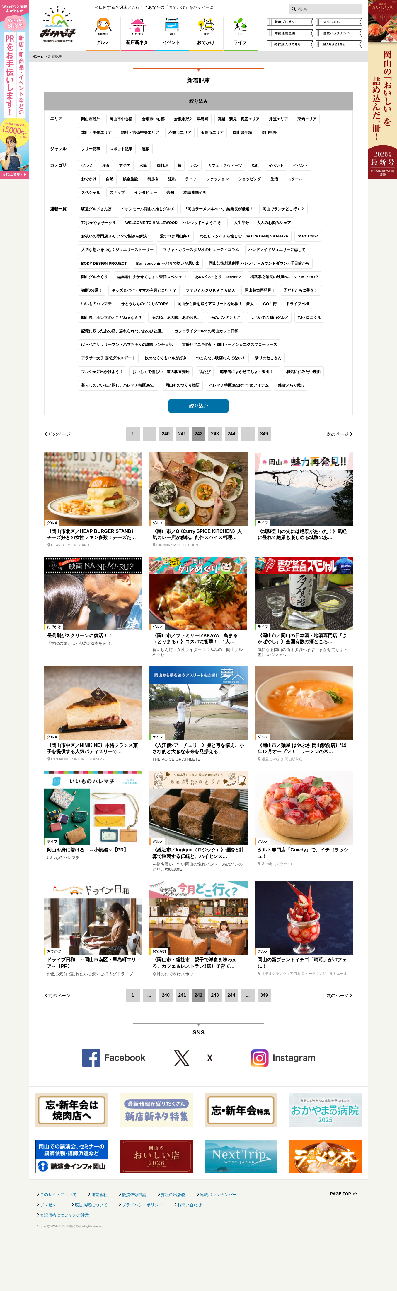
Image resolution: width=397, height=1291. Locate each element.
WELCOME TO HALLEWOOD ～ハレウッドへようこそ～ (160, 268)
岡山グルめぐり (80, 322)
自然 (95, 215)
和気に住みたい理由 (289, 417)
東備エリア (292, 135)
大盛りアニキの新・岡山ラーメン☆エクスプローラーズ (215, 390)
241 (182, 485)
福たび (190, 417)
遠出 (157, 215)
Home (37, 56)
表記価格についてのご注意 (64, 1266)
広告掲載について (91, 1256)
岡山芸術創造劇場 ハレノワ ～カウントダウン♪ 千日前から (245, 309)
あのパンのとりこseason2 (203, 322)
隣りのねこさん (254, 403)
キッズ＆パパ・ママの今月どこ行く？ (129, 336)
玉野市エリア (197, 148)
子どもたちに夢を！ (286, 336)
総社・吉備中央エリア (126, 148)
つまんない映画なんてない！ (206, 403)
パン (180, 201)
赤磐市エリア (165, 148)
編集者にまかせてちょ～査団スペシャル (137, 322)
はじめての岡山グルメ (255, 363)
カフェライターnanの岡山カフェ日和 (192, 377)
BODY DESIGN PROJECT (90, 309)
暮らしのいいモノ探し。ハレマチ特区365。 (104, 431)
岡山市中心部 (106, 135)
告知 (156, 228)
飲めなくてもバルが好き (152, 403)
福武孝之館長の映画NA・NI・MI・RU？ (270, 322)
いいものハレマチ (82, 349)
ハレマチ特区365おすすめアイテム (225, 431)
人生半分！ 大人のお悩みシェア (248, 268)
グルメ (72, 201)
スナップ (102, 228)
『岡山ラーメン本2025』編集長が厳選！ (204, 254)
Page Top (340, 1245)
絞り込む (198, 451)
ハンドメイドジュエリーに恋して (262, 295)
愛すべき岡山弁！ (161, 282)
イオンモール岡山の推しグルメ (133, 254)
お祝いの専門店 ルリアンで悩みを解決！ (102, 282)
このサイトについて (58, 1246)
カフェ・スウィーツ (210, 201)
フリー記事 (76, 174)
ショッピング (235, 215)
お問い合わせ (189, 1256)
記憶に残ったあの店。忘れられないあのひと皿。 (109, 377)
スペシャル (76, 228)
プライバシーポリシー (142, 1256)
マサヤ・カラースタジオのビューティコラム (187, 295)
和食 (129, 201)
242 (198, 485)
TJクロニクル (295, 363)
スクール (280, 215)
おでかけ (74, 215)
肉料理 (148, 201)
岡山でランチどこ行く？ (269, 254)
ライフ (176, 215)
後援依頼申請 (134, 1246)
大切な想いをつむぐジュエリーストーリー (103, 295)
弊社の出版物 (173, 1246)
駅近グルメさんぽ (82, 254)
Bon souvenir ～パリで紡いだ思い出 (153, 309)
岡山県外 (254, 148)
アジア (110, 201)
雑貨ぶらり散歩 (277, 431)
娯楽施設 (116, 215)
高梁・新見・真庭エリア (224, 135)
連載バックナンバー (218, 1246)
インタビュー (131, 228)
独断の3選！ (77, 336)
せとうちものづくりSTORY (130, 349)
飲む (241, 201)
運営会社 (99, 1246)
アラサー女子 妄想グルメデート (94, 403)
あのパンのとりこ (211, 363)
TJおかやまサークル (84, 268)
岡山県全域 (228, 148)
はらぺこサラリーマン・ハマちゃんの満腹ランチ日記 (112, 390)
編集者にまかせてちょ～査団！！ (234, 417)
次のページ (338, 485)
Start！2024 (293, 282)
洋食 (91, 201)
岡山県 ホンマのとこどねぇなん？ (97, 363)
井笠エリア (264, 135)
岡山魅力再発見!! (245, 336)
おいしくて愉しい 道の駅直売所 (146, 417)
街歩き (138, 215)
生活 (260, 215)
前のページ (59, 485)
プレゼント (50, 1256)
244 (231, 485)
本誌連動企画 (180, 228)
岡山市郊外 (76, 135)
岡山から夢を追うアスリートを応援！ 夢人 (201, 349)
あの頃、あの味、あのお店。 (162, 363)
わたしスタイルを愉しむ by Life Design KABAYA (230, 282)
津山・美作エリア (82, 148)
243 (215, 485)
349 (264, 485)
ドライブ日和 (283, 349)
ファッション (203, 215)
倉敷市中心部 (138, 135)
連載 (131, 174)
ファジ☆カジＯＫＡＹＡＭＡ (196, 336)
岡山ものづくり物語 (168, 431)
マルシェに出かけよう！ (88, 417)
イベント (261, 201)
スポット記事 (106, 174)
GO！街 (255, 349)
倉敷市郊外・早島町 (177, 135)
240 (166, 485)
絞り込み (198, 101)
